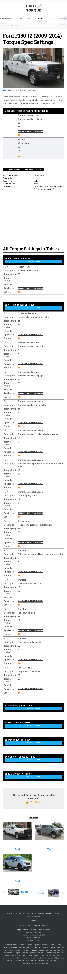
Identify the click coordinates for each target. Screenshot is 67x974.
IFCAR (5, 90)
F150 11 (24, 892)
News (19, 18)
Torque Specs (6, 18)
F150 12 (17, 26)
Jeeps (51, 18)
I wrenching (33, 921)
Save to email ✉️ (33, 261)
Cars (29, 18)
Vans (61, 18)
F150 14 (42, 893)
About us (36, 925)
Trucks (40, 18)
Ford (11, 26)
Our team (45, 925)
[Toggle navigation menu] (63, 26)
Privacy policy (24, 925)
